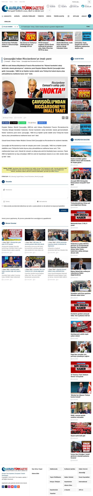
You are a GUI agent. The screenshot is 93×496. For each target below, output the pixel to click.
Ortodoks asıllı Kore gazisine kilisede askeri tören (81, 294)
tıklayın (57, 171)
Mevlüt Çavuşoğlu (39, 176)
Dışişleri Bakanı (20, 176)
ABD (9, 176)
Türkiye (18, 61)
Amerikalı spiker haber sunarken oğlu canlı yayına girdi (11, 271)
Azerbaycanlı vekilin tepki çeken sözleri (79, 335)
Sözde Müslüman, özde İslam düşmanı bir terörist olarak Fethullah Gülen (64, 45)
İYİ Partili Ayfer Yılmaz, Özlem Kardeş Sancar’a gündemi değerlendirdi (42, 26)
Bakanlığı (13, 176)
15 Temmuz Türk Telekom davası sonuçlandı (79, 375)
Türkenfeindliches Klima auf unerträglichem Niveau (80, 204)
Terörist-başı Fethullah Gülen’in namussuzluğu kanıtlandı (10, 44)
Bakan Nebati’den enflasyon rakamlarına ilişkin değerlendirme (80, 273)
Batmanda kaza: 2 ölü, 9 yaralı (79, 224)
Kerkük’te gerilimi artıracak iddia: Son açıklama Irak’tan (80, 314)
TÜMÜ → (88, 26)
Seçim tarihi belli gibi (78, 436)
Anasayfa (7, 61)
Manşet (14, 61)
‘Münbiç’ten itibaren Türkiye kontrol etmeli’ (80, 396)
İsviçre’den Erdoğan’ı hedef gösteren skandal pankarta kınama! (80, 456)
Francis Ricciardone (29, 176)
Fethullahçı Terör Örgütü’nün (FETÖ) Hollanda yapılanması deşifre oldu (82, 45)
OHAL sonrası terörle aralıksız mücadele (78, 416)
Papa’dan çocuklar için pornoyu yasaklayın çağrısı (80, 355)
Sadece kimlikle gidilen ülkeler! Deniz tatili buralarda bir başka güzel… (81, 160)
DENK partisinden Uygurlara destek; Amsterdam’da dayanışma (57, 244)
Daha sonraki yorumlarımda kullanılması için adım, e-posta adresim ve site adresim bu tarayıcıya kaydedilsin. (34, 206)
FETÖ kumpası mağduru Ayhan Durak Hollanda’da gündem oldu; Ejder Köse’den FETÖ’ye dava (46, 46)
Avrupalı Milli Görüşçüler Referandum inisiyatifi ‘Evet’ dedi (80, 182)
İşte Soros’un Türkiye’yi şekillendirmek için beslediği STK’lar (28, 44)
